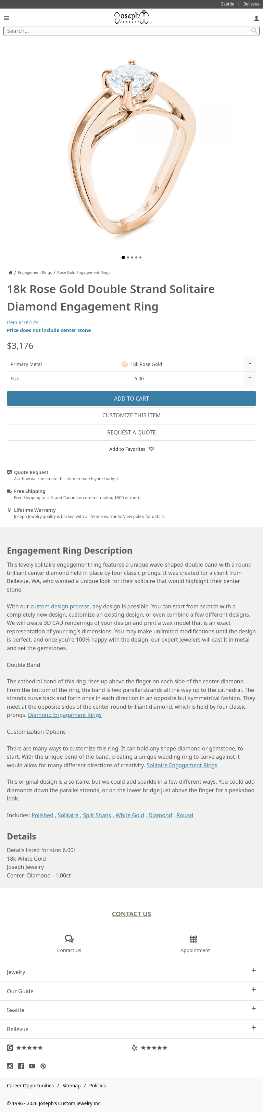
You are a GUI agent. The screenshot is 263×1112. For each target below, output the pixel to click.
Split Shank (97, 815)
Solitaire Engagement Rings (182, 765)
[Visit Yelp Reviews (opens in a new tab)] (194, 1048)
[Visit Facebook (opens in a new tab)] (22, 1066)
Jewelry (131, 972)
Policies (97, 1085)
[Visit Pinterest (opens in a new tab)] (45, 1066)
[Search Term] (131, 31)
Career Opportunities (30, 1085)
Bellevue (131, 1029)
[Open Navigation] (6, 18)
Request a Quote (131, 432)
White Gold (130, 815)
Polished (42, 815)
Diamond (160, 815)
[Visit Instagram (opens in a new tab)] (11, 1066)
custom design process (59, 606)
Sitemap (71, 1085)
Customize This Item (131, 415)
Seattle (131, 1010)
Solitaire (68, 815)
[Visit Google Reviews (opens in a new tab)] (69, 1048)
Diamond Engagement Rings (65, 715)
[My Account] (256, 18)
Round (184, 815)
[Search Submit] (254, 31)
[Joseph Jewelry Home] (11, 272)
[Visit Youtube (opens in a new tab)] (33, 1066)
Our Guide (131, 991)
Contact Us (131, 913)
